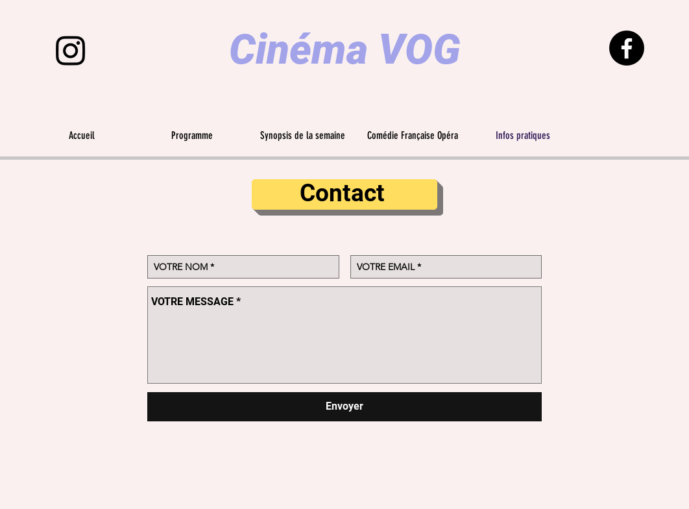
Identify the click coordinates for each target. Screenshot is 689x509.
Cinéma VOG (345, 49)
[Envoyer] (344, 406)
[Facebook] (626, 48)
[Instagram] (70, 50)
